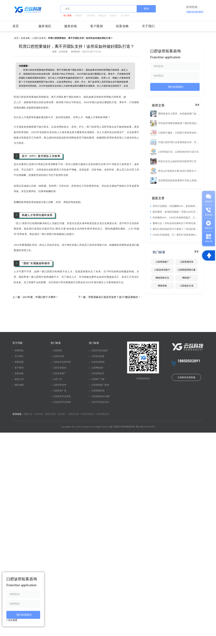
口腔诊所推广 (59, 373)
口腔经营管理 (59, 385)
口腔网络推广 (97, 368)
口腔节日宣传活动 (100, 402)
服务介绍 (19, 379)
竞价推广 (113, 15)
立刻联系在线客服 (186, 377)
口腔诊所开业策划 (62, 396)
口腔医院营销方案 (187, 270)
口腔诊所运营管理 (62, 362)
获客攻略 (19, 373)
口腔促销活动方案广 (101, 396)
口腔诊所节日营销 (62, 402)
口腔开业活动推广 (100, 350)
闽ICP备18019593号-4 (145, 426)
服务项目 (44, 26)
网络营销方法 (162, 278)
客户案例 (125, 15)
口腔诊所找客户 (162, 270)
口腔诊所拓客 (97, 356)
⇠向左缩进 (11, 620)
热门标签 (56, 343)
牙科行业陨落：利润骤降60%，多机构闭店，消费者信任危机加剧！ (176, 206)
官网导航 (19, 350)
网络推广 (186, 278)
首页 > (17, 38)
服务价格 (70, 26)
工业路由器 (133, 96)
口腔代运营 (58, 356)
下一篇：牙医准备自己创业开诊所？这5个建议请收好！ (109, 297)
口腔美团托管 (186, 262)
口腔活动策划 (59, 368)
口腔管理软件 (97, 373)
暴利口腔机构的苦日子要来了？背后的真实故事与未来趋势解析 (176, 229)
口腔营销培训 (97, 390)
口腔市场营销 (97, 362)
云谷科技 (38, 414)
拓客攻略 (122, 26)
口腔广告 (57, 379)
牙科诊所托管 (87, 414)
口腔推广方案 (97, 379)
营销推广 (79, 15)
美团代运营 (50, 414)
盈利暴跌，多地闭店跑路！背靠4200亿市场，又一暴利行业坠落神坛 (176, 212)
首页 (15, 26)
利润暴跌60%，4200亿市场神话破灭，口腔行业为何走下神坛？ (176, 217)
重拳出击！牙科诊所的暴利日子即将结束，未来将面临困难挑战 (176, 223)
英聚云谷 (28, 414)
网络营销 (162, 286)
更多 (197, 105)
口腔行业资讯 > (39, 38)
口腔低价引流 (186, 286)
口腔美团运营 (102, 414)
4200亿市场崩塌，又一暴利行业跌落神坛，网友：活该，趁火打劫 (176, 234)
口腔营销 (90, 15)
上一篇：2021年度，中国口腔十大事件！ (35, 297)
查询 (146, 8)
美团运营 (102, 15)
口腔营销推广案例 (100, 385)
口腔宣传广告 (59, 390)
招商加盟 (19, 362)
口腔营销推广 (162, 262)
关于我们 (148, 26)
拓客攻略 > (26, 38)
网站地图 (19, 385)
